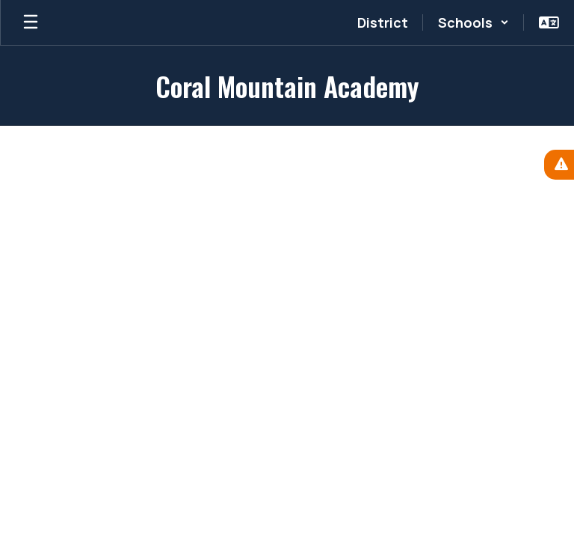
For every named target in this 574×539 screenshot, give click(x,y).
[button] (473, 22)
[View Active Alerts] (559, 165)
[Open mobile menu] (31, 22)
